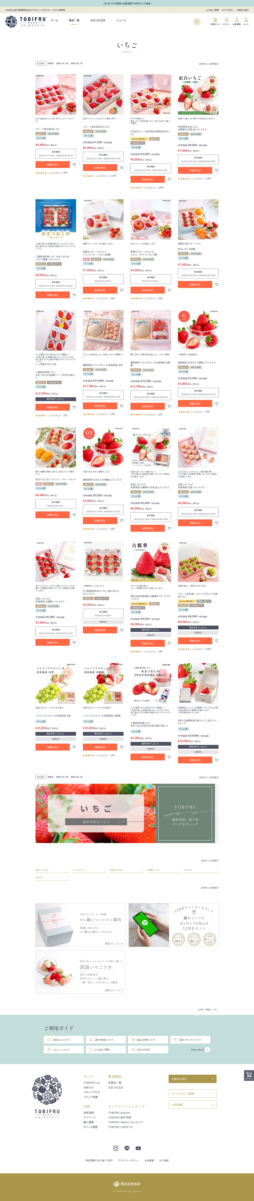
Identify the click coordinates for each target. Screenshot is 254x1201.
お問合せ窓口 (243, 9)
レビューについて (58, 1050)
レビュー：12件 (203, 178)
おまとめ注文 (98, 20)
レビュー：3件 (107, 414)
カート (246, 21)
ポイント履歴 (90, 1127)
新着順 (51, 63)
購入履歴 (88, 1122)
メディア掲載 (90, 1097)
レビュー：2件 (155, 298)
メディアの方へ (227, 9)
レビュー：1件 (60, 415)
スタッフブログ (91, 1092)
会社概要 (149, 1160)
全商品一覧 (114, 1083)
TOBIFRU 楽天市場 (119, 1117)
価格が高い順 (77, 63)
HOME (201, 1009)
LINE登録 (177, 1105)
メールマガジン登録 (182, 1094)
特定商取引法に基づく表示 (99, 1160)
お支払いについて (58, 1040)
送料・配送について (101, 1040)
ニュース (121, 20)
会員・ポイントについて (187, 1040)
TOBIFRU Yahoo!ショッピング (125, 1122)
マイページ (89, 1117)
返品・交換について (143, 1040)
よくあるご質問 (212, 9)
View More (197, 1050)
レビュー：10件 (156, 187)
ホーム (54, 20)
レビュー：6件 (107, 298)
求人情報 (164, 1160)
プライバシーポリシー (128, 1160)
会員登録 (237, 21)
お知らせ (88, 1087)
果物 (208, 1009)
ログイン (226, 21)
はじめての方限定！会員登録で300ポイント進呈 (127, 3)
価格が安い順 (62, 63)
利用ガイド (215, 21)
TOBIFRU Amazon (119, 1113)
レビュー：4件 (60, 172)
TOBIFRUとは (91, 1083)
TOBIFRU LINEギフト (120, 1127)
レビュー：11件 (108, 175)
